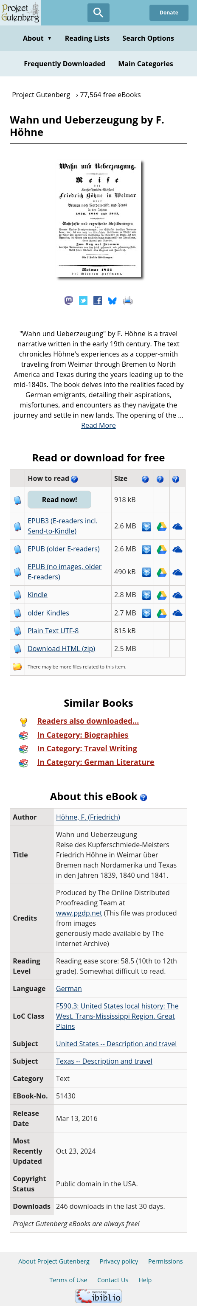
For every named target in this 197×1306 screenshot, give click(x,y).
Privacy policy (119, 1261)
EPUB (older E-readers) (63, 548)
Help (145, 1280)
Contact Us (112, 1280)
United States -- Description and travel (116, 1043)
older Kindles (48, 613)
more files (70, 666)
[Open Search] (98, 12)
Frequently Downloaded (64, 63)
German (69, 988)
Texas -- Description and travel (104, 1061)
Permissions (165, 1261)
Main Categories (145, 63)
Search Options (148, 38)
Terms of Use (68, 1280)
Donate (169, 12)
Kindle (38, 594)
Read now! (59, 499)
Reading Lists (87, 38)
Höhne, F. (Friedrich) (88, 817)
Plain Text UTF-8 (53, 630)
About (37, 38)
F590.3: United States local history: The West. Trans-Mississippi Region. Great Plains (117, 1016)
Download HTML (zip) (61, 648)
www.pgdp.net (79, 913)
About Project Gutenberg (54, 1261)
